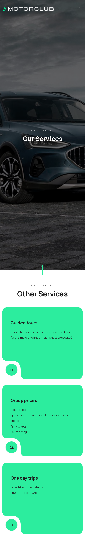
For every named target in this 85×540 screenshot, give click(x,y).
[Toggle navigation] (79, 9)
